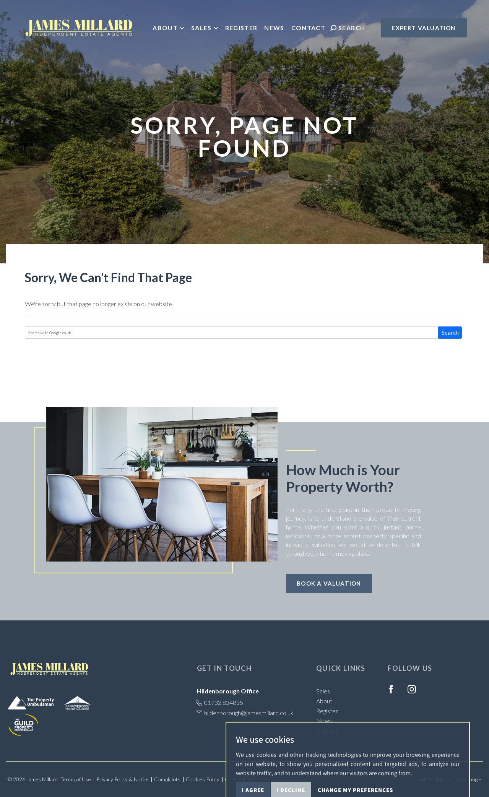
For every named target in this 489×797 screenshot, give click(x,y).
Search (450, 332)
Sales (323, 691)
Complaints (167, 779)
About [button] (168, 27)
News (274, 27)
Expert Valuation (423, 27)
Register (241, 27)
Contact (308, 27)
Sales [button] (204, 27)
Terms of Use (75, 779)
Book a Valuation (329, 583)
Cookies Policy (202, 779)
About (324, 700)
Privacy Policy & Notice (122, 779)
